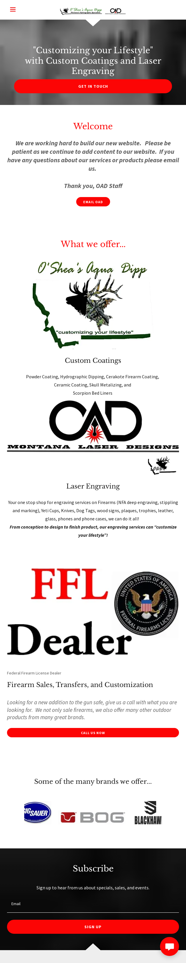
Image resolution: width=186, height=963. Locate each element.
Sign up (93, 926)
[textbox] (93, 904)
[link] (93, 10)
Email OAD (93, 202)
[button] (21, 9)
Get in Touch (93, 86)
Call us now (93, 733)
